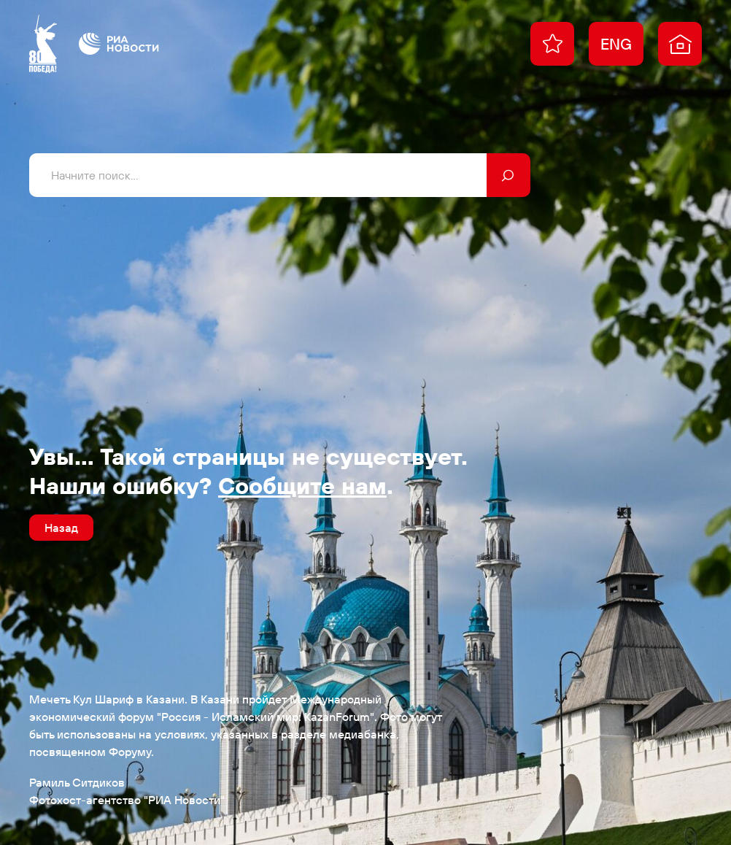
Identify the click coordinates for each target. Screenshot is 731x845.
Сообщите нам (302, 485)
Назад (61, 527)
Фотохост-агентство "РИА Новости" (127, 799)
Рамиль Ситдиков (77, 782)
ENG (616, 43)
